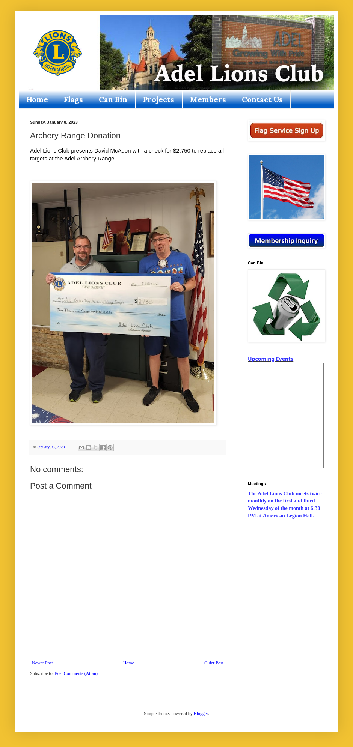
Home (37, 99)
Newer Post (42, 663)
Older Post (213, 663)
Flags (73, 99)
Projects (158, 99)
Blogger (201, 713)
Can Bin (113, 99)
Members (208, 99)
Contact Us (262, 99)
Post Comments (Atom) (76, 673)
